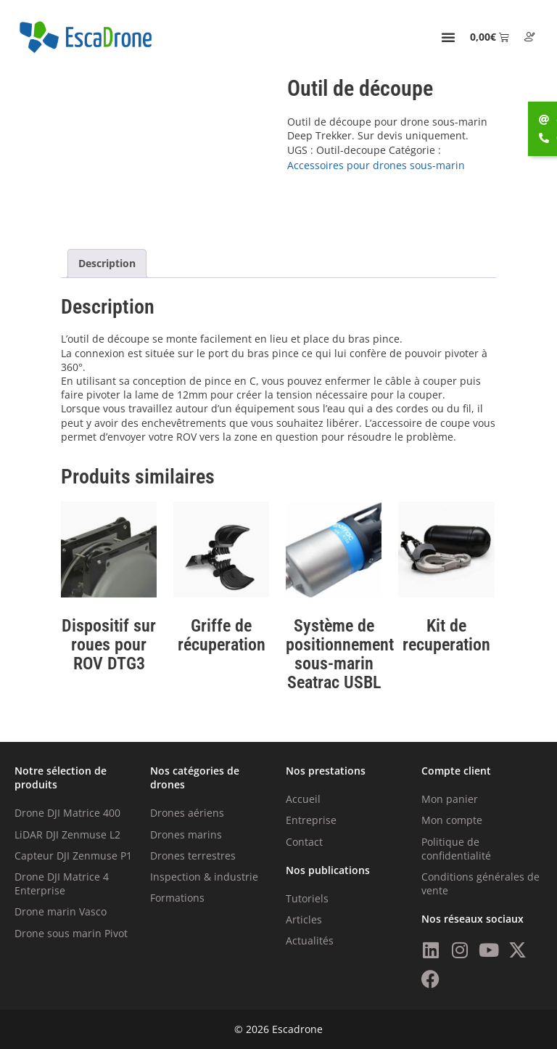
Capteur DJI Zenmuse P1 (73, 855)
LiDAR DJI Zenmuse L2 (67, 834)
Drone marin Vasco (61, 911)
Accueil (303, 799)
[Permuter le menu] (448, 37)
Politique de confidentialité (456, 848)
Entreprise (311, 820)
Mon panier (449, 799)
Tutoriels (307, 898)
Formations (177, 898)
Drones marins (186, 834)
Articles (304, 919)
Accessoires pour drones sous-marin (376, 165)
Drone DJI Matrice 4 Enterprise (62, 883)
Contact (304, 842)
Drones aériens (187, 813)
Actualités (310, 940)
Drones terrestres (193, 855)
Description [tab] (107, 263)
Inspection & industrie (204, 876)
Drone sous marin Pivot (71, 933)
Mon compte (451, 820)
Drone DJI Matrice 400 (67, 813)
